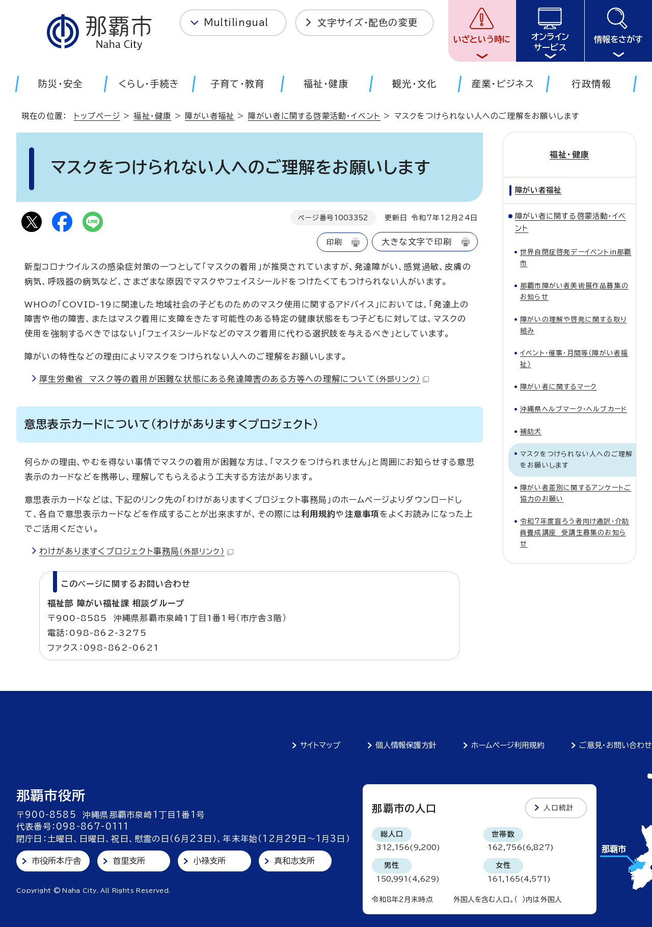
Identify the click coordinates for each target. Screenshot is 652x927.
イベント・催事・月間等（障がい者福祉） (574, 359)
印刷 (334, 242)
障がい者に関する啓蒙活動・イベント (314, 116)
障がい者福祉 (209, 116)
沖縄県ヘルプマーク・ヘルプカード (573, 409)
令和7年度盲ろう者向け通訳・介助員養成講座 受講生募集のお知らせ (574, 532)
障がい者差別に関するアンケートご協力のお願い (575, 493)
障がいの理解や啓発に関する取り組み (573, 325)
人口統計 (559, 807)
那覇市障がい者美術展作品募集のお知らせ (574, 291)
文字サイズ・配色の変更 (367, 22)
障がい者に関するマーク (558, 386)
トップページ (97, 116)
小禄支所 (209, 861)
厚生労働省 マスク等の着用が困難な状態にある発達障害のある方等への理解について (234, 379)
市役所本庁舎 (56, 861)
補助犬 (531, 431)
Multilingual (236, 22)
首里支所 (129, 861)
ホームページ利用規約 (508, 745)
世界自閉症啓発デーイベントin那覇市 (575, 258)
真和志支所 (294, 861)
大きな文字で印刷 (417, 242)
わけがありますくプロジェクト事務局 (136, 551)
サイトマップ (320, 745)
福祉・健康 (152, 116)
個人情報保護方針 (406, 745)
